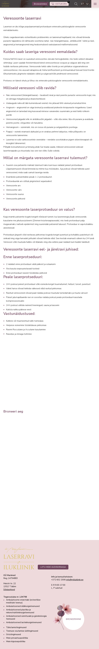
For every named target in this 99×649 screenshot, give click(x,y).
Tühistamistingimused (16, 627)
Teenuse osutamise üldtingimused (22, 631)
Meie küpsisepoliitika (15, 641)
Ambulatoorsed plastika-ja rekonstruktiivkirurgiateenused (20, 611)
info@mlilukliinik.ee (74, 579)
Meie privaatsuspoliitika (17, 638)
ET (82, 3)
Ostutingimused (13, 634)
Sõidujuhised (9, 589)
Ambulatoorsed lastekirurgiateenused (23, 622)
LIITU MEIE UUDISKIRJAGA (53, 567)
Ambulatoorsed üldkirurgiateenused (23, 606)
